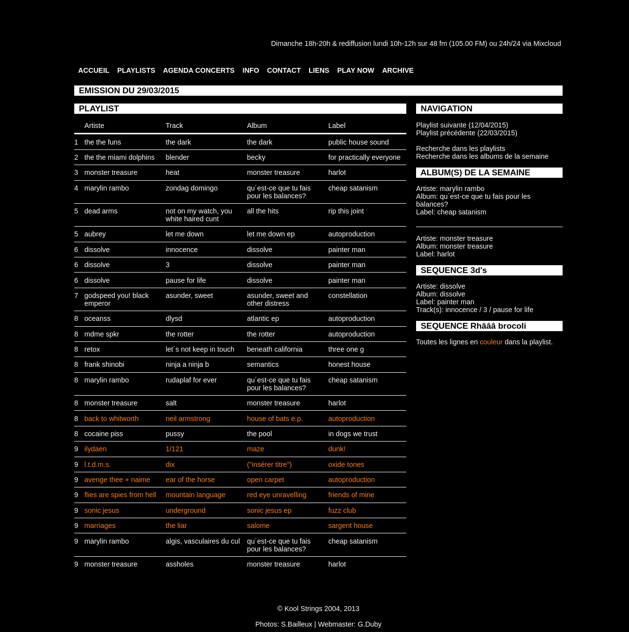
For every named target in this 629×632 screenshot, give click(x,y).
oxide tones (346, 464)
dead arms (101, 211)
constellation (347, 295)
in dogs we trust (352, 434)
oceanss (97, 318)
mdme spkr (101, 334)
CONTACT (284, 70)
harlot (337, 172)
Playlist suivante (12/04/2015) (462, 125)
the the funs (102, 142)
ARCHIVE (398, 70)
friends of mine (351, 495)
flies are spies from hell (120, 495)
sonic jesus (101, 510)
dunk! (336, 449)
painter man (346, 249)
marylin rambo (106, 188)
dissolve (97, 249)
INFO (250, 70)
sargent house (350, 525)
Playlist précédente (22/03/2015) (466, 133)
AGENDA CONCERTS (199, 70)
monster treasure (111, 172)
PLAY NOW (355, 70)
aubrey (95, 234)
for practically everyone (364, 157)
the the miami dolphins (119, 157)
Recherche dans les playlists (460, 148)
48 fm (438, 43)
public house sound (358, 142)
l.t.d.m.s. (97, 464)
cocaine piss (103, 434)
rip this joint (346, 211)
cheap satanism (352, 188)
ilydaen (95, 449)
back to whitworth (111, 418)
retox (92, 349)
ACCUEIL (93, 70)
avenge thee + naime (117, 480)
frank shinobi (104, 364)
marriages (100, 525)
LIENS (319, 70)
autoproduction (351, 234)
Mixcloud (547, 43)
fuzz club (342, 510)
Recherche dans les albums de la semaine (482, 156)
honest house (349, 364)
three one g (346, 349)
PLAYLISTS (136, 70)
